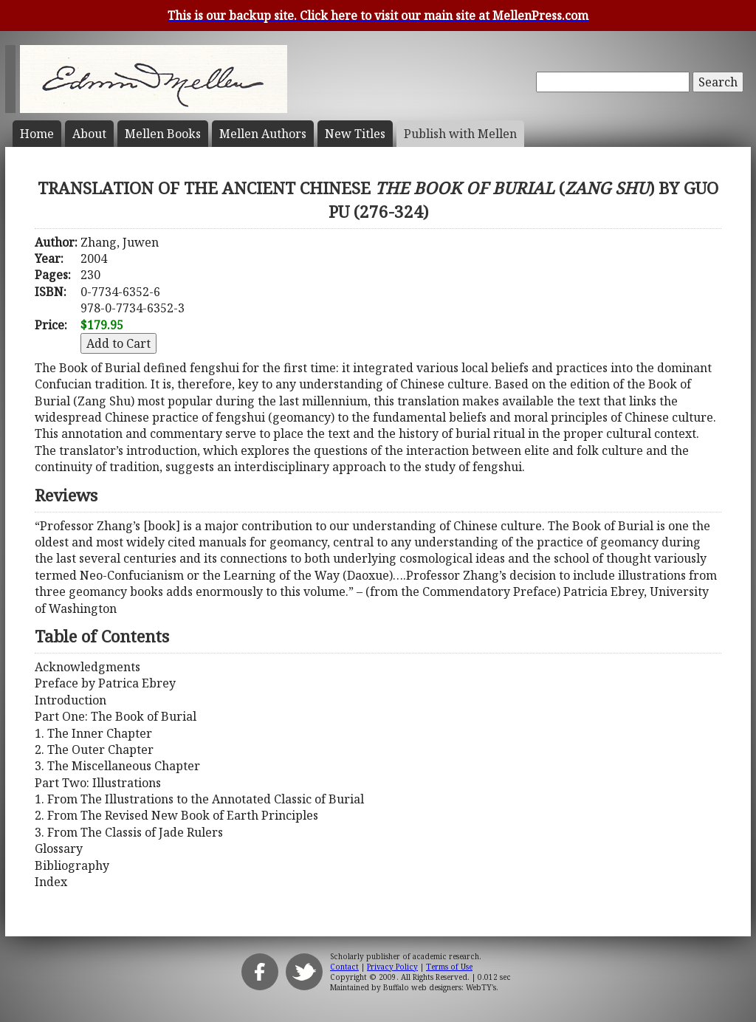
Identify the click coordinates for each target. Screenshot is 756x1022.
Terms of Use (449, 966)
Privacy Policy (392, 966)
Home (37, 134)
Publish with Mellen (460, 134)
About (89, 134)
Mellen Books (163, 134)
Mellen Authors (262, 134)
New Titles (355, 134)
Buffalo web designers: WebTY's (439, 987)
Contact (344, 966)
